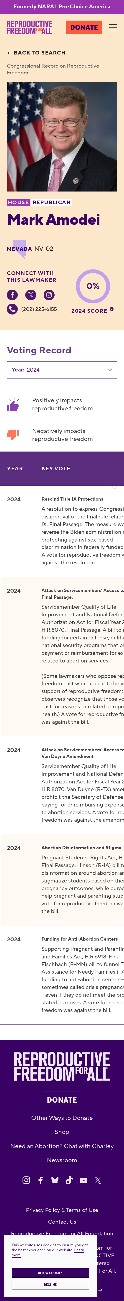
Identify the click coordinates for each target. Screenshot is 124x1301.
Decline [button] (50, 1284)
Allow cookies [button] (50, 1273)
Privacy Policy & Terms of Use (62, 1210)
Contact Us (62, 1221)
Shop (62, 1132)
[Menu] (113, 27)
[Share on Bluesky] (54, 1180)
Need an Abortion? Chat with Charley (62, 1146)
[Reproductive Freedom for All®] (29, 27)
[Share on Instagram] (26, 1180)
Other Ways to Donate (62, 1118)
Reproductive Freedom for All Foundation (62, 1233)
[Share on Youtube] (83, 1180)
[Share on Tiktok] (69, 1180)
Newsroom (62, 1160)
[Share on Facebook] (40, 1180)
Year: (18, 370)
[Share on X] (97, 1180)
